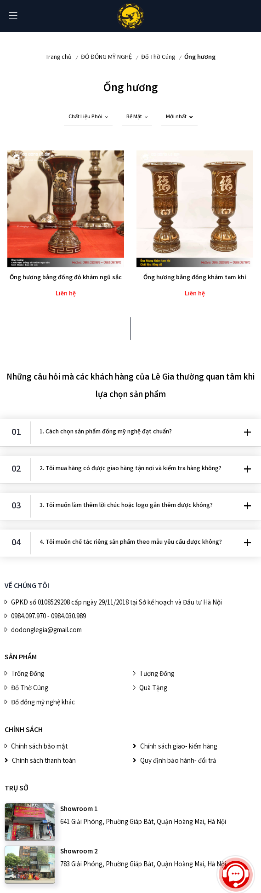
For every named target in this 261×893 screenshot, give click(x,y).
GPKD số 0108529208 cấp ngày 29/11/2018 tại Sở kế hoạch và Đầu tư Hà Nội (116, 603)
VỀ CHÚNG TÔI (27, 586)
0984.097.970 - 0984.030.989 (48, 617)
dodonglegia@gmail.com (46, 631)
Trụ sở (16, 789)
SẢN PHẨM (21, 657)
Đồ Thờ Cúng (158, 57)
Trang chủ (58, 57)
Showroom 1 (79, 810)
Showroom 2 (79, 852)
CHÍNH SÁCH (24, 730)
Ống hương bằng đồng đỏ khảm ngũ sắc (66, 277)
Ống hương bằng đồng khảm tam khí (194, 277)
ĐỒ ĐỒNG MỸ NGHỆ (106, 57)
